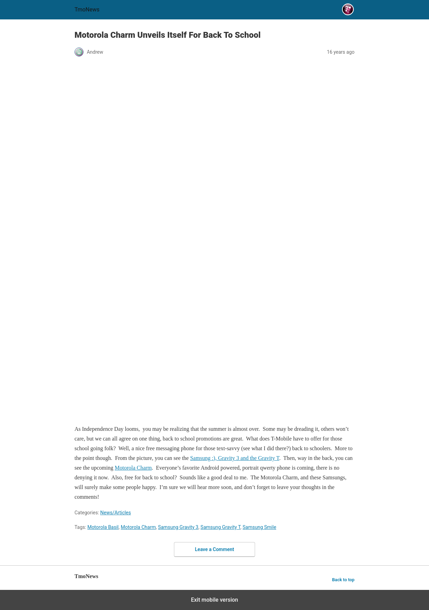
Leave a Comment (214, 549)
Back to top (343, 579)
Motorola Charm (138, 527)
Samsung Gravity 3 (178, 527)
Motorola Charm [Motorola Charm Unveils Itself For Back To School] (133, 468)
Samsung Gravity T (220, 527)
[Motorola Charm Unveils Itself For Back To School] (214, 241)
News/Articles (115, 512)
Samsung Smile (259, 527)
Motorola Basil (103, 527)
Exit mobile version (214, 599)
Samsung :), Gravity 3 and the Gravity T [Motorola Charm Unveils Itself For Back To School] (234, 458)
